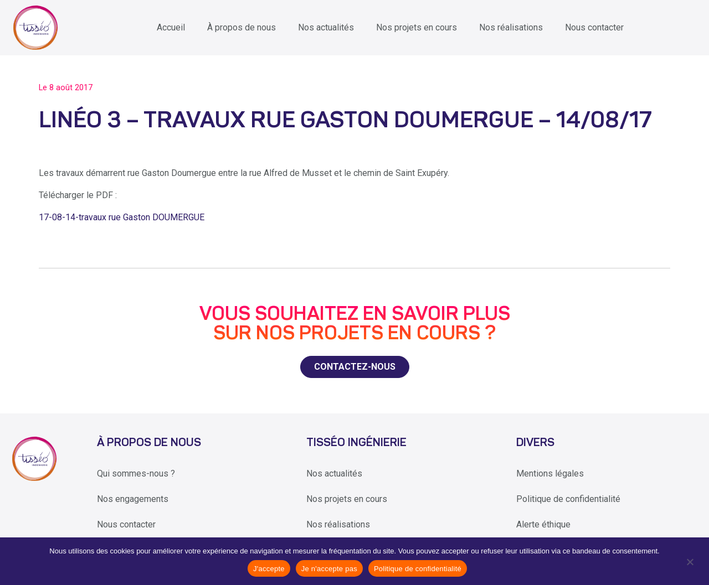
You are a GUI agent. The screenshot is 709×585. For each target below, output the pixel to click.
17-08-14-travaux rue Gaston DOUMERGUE (121, 217)
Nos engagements (132, 499)
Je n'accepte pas (329, 569)
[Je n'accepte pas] (689, 561)
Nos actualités (326, 27)
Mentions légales (550, 473)
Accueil (171, 27)
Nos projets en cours (416, 27)
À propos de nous (241, 27)
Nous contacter (594, 27)
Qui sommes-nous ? (136, 473)
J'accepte (269, 569)
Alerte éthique (543, 524)
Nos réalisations (511, 27)
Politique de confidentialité (568, 499)
